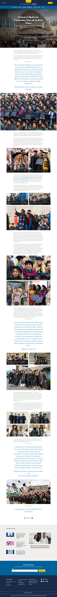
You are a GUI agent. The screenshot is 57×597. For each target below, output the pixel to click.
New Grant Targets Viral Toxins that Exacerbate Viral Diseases (40, 546)
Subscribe (42, 570)
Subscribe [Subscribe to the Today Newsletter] (50, 2)
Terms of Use (34, 595)
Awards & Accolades (20, 533)
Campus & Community (27, 7)
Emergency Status (21, 582)
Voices (42, 7)
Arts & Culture (36, 7)
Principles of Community (32, 579)
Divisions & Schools (28, 592)
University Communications (33, 582)
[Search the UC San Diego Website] (54, 3)
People (19, 7)
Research (15, 7)
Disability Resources (21, 584)
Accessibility (38, 595)
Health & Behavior (40, 543)
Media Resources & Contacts (22, 579)
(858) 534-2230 (8, 584)
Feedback (44, 595)
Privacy (41, 595)
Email (13, 568)
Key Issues (30, 584)
